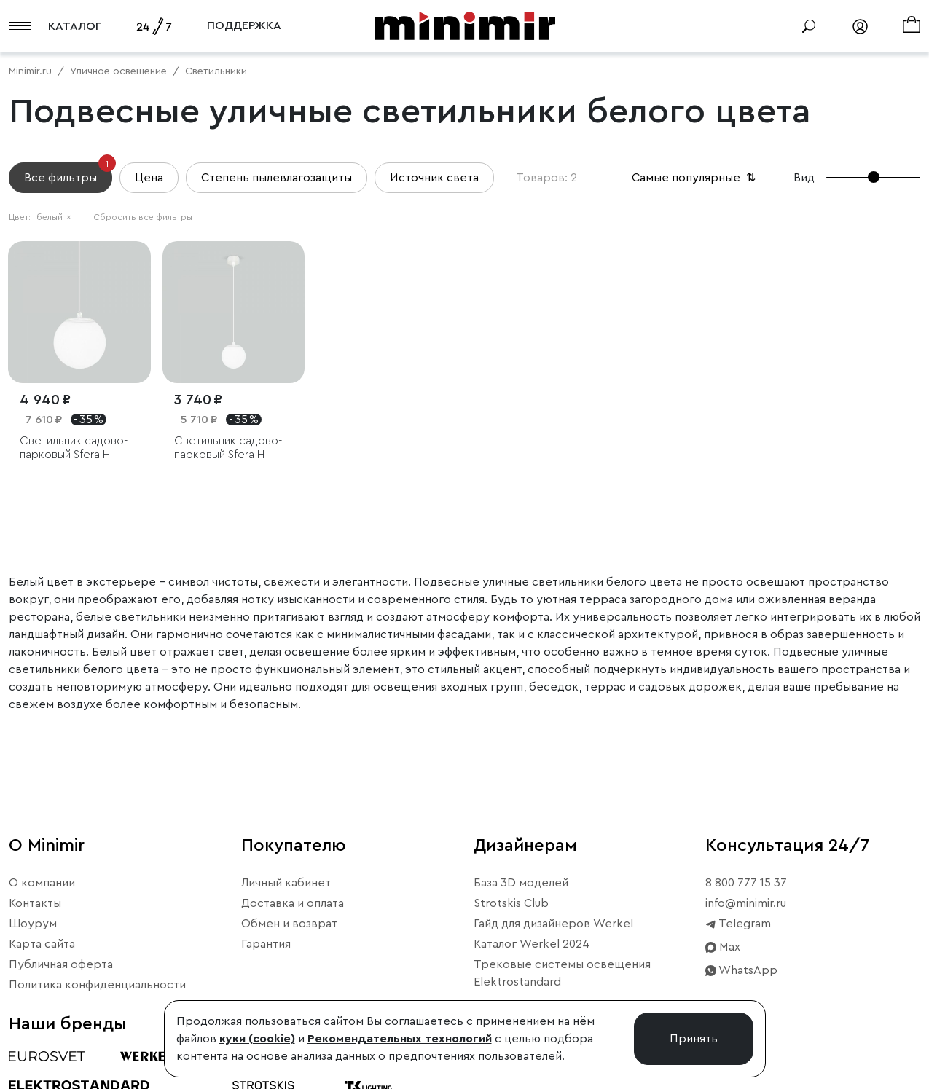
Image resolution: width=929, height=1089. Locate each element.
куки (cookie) (257, 1039)
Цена (149, 178)
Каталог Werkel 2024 (531, 944)
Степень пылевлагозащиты (276, 178)
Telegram (738, 923)
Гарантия (266, 944)
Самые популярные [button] (695, 178)
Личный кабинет (286, 883)
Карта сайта (42, 944)
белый (53, 217)
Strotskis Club (511, 903)
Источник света (434, 178)
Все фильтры (68, 173)
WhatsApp (741, 970)
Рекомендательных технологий (399, 1039)
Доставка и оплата (292, 903)
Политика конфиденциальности (97, 985)
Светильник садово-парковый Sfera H (74, 447)
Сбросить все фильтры (142, 217)
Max (722, 947)
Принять (694, 1039)
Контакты (35, 903)
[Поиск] (809, 26)
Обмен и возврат (289, 923)
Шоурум (33, 923)
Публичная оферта (61, 964)
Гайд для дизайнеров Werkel (553, 923)
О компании (42, 883)
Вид (804, 178)
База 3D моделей (521, 883)
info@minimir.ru (745, 903)
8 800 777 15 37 (746, 883)
